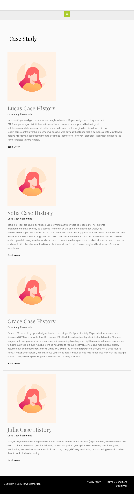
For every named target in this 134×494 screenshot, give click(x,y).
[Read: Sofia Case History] (31, 181)
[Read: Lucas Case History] (31, 76)
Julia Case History (29, 429)
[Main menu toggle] (67, 14)
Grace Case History (31, 321)
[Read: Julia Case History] (31, 398)
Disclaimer (121, 486)
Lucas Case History (31, 108)
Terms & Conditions (117, 482)
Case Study (13, 114)
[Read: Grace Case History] (31, 289)
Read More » (13, 146)
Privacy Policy (93, 482)
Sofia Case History (30, 212)
